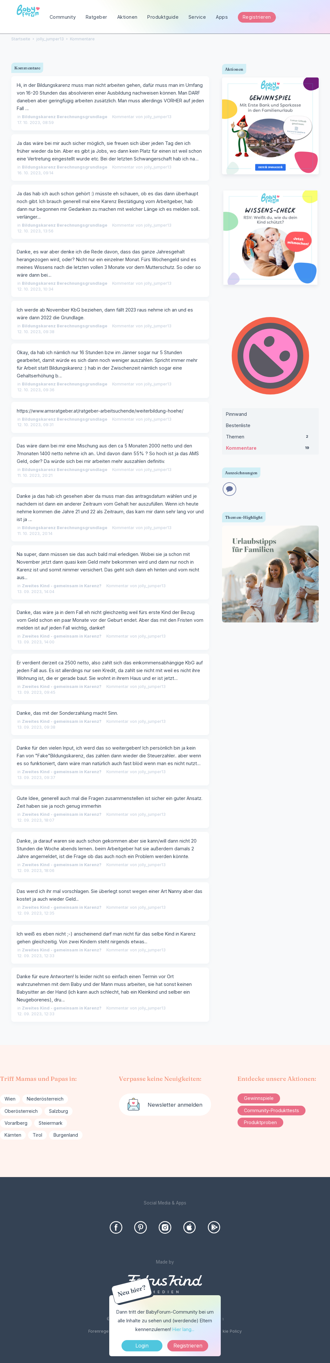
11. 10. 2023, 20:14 (35, 533)
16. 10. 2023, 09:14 (35, 172)
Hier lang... (183, 1329)
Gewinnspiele (259, 1098)
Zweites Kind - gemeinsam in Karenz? (62, 585)
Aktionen (127, 17)
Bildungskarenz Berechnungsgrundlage (64, 116)
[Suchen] (314, 17)
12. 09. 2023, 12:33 (35, 955)
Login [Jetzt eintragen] (142, 1345)
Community (63, 17)
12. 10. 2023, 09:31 (35, 424)
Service (197, 17)
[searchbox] (289, 17)
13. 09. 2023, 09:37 (36, 777)
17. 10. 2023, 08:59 (35, 122)
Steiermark (51, 1123)
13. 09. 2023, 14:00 (35, 642)
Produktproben (260, 1122)
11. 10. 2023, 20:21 (35, 475)
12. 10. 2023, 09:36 (35, 389)
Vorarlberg (16, 1123)
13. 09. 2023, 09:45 (36, 692)
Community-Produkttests (271, 1110)
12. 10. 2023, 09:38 (35, 331)
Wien (10, 1099)
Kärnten (13, 1135)
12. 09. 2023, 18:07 (35, 820)
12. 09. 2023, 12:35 (35, 913)
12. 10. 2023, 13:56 (35, 231)
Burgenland (65, 1135)
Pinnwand (236, 414)
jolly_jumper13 (157, 116)
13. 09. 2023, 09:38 (36, 727)
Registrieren (257, 17)
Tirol (37, 1135)
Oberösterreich (21, 1111)
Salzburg (58, 1111)
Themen (270, 438)
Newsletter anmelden (175, 1105)
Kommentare (270, 449)
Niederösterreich (45, 1099)
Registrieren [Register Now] (187, 1345)
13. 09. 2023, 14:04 (35, 591)
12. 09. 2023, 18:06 (35, 870)
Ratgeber (96, 17)
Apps (222, 17)
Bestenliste (238, 425)
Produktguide (163, 17)
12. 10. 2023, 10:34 (35, 289)
